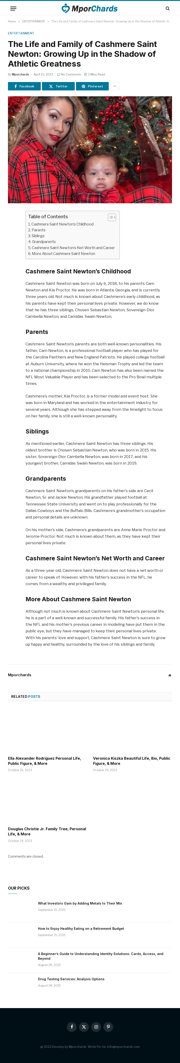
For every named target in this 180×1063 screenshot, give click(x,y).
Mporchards (20, 74)
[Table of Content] (112, 217)
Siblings (38, 236)
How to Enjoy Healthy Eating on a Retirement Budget (81, 929)
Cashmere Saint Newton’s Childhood (62, 224)
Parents (38, 230)
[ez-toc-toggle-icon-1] (109, 217)
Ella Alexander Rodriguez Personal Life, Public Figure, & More (44, 761)
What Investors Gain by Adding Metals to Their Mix (80, 903)
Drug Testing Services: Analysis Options (71, 979)
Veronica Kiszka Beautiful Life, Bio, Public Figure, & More (131, 761)
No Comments (69, 74)
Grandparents (44, 242)
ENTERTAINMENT (21, 33)
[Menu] (13, 8)
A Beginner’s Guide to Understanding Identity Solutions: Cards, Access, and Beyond (100, 956)
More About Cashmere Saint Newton (63, 253)
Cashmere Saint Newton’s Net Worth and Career (73, 248)
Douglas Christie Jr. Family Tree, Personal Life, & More (47, 831)
